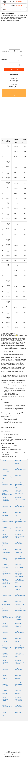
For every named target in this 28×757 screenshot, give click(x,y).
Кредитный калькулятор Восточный (5, 699)
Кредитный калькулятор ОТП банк (6, 595)
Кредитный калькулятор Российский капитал (7, 632)
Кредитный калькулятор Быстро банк (20, 521)
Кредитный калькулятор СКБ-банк (19, 655)
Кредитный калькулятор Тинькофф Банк (6, 684)
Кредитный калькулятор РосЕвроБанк (18, 618)
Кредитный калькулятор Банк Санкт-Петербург (19, 647)
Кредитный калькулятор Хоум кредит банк (6, 566)
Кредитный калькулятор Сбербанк (5, 655)
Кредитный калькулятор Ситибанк (5, 536)
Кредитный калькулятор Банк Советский (19, 662)
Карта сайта (7, 754)
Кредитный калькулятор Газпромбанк (5, 558)
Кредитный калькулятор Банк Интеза (6, 506)
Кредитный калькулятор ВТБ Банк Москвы (19, 707)
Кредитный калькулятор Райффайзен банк (19, 603)
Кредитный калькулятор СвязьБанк (5, 677)
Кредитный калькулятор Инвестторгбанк (19, 566)
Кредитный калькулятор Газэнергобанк (19, 551)
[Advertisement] (14, 35)
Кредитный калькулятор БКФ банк (6, 529)
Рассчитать (14, 69)
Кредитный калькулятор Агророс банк (20, 469)
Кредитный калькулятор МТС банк (19, 581)
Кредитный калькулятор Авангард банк (5, 499)
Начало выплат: (9, 65)
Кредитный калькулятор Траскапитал (18, 684)
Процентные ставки (14, 91)
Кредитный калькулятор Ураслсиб (18, 692)
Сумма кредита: (5, 51)
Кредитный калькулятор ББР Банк (19, 514)
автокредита (16, 9)
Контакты (14, 754)
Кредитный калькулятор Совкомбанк (5, 669)
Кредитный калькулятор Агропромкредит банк (7, 469)
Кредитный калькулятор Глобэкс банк (20, 558)
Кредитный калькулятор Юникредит (5, 692)
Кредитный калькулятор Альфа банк (7, 484)
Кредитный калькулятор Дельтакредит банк (7, 544)
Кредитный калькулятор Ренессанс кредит (6, 610)
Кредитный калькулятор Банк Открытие (19, 588)
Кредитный (15, 1)
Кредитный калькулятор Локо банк (6, 573)
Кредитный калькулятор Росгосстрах (18, 625)
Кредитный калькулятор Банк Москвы (19, 506)
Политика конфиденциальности (13, 756)
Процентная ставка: (4, 60)
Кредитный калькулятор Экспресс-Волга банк (20, 544)
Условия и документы (14, 95)
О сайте (20, 754)
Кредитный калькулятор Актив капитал (20, 462)
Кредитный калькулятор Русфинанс (5, 640)
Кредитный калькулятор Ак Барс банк (7, 477)
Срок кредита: (4, 55)
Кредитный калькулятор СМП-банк (6, 662)
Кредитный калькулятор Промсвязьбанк (6, 603)
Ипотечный (15, 5)
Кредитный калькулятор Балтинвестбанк (19, 492)
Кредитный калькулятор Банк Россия (19, 640)
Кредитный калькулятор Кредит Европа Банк (20, 536)
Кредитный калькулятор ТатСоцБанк (18, 677)
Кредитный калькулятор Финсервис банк (6, 551)
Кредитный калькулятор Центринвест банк (19, 529)
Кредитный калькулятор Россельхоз (5, 625)
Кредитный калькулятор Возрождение (18, 699)
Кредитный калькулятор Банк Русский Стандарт (6, 647)
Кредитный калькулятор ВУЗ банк (6, 714)
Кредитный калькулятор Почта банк (20, 595)
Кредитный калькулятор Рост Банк (19, 632)
